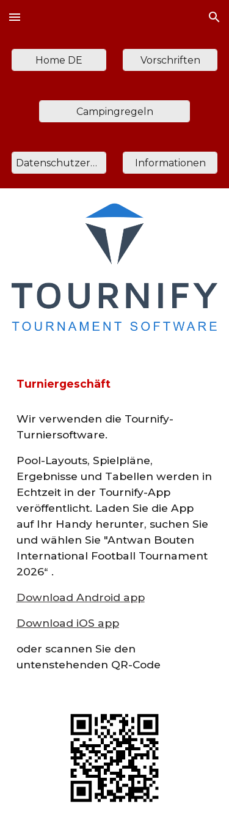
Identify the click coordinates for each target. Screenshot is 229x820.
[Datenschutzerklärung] (59, 163)
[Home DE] (59, 60)
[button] (14, 17)
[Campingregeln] (114, 111)
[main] (115, 384)
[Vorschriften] (170, 60)
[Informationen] (170, 163)
